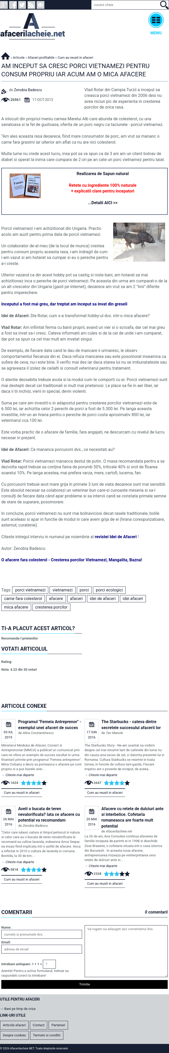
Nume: (6, 927)
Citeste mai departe (19, 775)
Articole (19, 57)
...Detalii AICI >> (103, 202)
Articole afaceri (14, 1025)
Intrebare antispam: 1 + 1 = (21, 964)
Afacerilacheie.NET (5, 55)
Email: (6, 942)
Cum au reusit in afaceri (21, 793)
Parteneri (58, 1025)
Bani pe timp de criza (20, 1009)
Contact (38, 1025)
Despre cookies (14, 1035)
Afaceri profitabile (41, 57)
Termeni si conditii (46, 1035)
